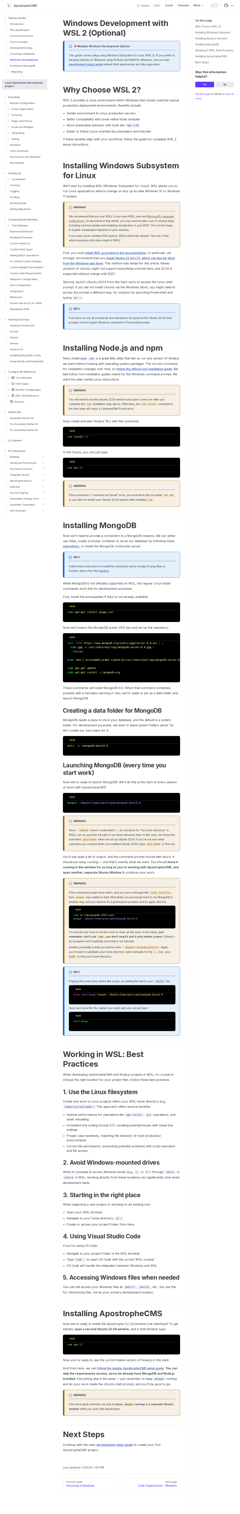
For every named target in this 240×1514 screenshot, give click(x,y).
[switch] (214, 5)
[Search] (149, 5)
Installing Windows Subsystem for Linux (214, 32)
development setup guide (86, 64)
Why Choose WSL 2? (208, 26)
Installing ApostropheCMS (211, 56)
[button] (21, 18)
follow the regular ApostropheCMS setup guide (130, 1368)
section (104, 570)
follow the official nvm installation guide (144, 369)
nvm (83, 358)
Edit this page (202, 94)
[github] (226, 5)
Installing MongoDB (207, 44)
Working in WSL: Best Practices (214, 50)
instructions (71, 546)
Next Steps (202, 62)
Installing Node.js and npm (211, 38)
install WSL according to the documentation (115, 253)
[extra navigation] (232, 5)
